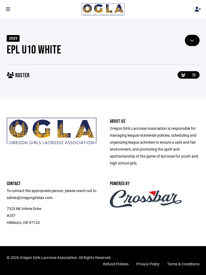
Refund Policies (116, 263)
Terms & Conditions (183, 263)
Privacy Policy (147, 263)
